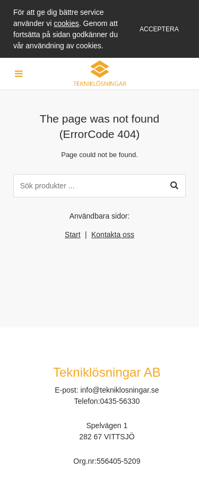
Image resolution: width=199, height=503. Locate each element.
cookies (66, 23)
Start (73, 234)
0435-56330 (120, 401)
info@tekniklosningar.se (119, 390)
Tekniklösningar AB (107, 372)
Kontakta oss (112, 234)
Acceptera (159, 29)
